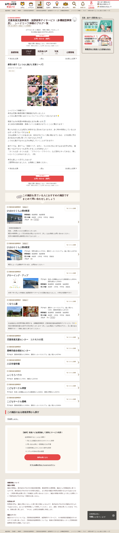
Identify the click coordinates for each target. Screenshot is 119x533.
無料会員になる (42, 457)
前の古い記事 (14, 58)
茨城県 (13, 419)
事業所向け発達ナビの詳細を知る (98, 49)
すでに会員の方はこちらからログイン (42, 465)
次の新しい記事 (70, 58)
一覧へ (42, 58)
